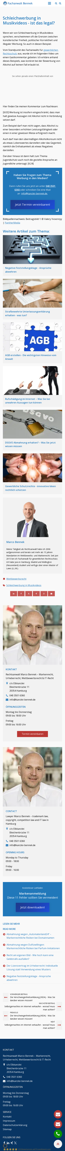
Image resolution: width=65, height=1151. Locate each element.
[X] (28, 593)
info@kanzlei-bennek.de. (34, 193)
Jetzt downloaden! (32, 907)
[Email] (51, 593)
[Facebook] (21, 593)
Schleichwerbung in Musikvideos (23, 585)
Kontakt (7, 1116)
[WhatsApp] (43, 593)
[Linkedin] (13, 593)
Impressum (9, 1120)
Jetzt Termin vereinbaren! (32, 204)
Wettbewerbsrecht (16, 578)
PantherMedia (12, 222)
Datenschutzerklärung (15, 1125)
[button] (5, 1146)
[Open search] (56, 3)
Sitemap (7, 1129)
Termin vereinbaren (32, 733)
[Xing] (36, 593)
